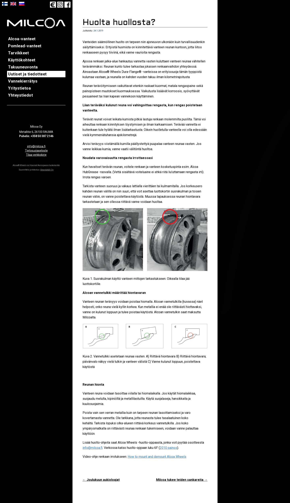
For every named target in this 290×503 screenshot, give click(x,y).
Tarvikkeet (18, 53)
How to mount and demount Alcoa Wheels (157, 458)
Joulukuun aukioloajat (101, 481)
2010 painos (168, 449)
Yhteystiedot (20, 95)
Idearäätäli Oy (47, 170)
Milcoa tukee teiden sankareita (181, 481)
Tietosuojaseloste (36, 150)
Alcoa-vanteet (22, 38)
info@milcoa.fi (36, 146)
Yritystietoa (19, 88)
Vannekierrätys (22, 81)
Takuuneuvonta (23, 67)
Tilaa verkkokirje (36, 154)
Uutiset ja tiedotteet (27, 74)
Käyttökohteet (21, 60)
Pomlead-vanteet (24, 45)
